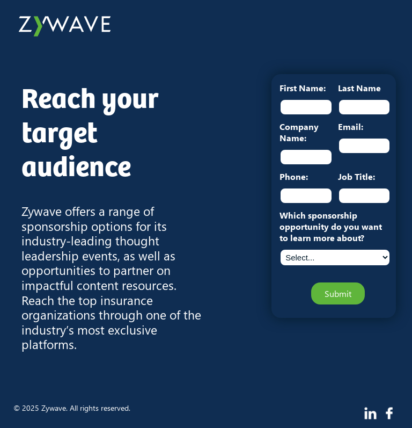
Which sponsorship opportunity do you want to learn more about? (330, 226)
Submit (338, 293)
